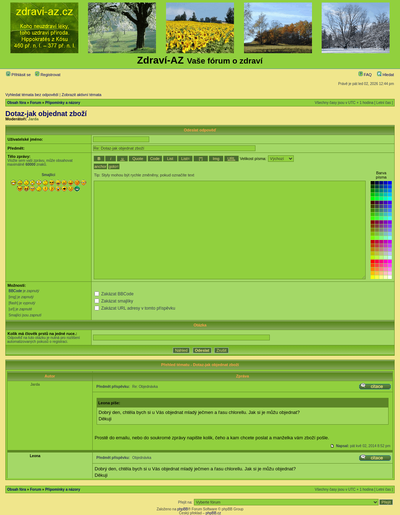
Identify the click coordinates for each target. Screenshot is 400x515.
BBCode (15, 291)
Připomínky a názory (62, 103)
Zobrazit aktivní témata (81, 94)
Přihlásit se (18, 74)
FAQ (365, 74)
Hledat (385, 74)
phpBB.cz (213, 513)
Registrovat (47, 74)
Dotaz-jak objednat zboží (46, 114)
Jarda (33, 119)
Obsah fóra (16, 103)
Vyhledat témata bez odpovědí (31, 94)
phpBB (182, 509)
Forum (35, 103)
